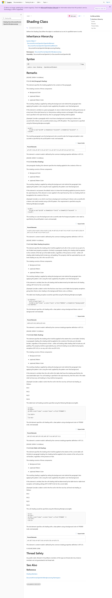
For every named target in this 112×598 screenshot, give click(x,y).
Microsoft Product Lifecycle (49, 7)
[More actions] (84, 16)
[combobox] (11, 18)
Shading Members (31, 574)
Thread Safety (95, 26)
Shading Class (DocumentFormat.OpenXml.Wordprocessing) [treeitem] (12, 23)
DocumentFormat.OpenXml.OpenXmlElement (40, 43)
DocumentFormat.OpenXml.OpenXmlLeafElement (42, 46)
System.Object (30, 41)
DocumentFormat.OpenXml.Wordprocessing (48, 52)
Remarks (93, 23)
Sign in (108, 2)
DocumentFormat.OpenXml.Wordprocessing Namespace (43, 578)
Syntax (93, 21)
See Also (93, 28)
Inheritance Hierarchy (97, 19)
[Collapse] (21, 14)
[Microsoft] (3, 2)
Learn (28, 16)
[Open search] (104, 2)
